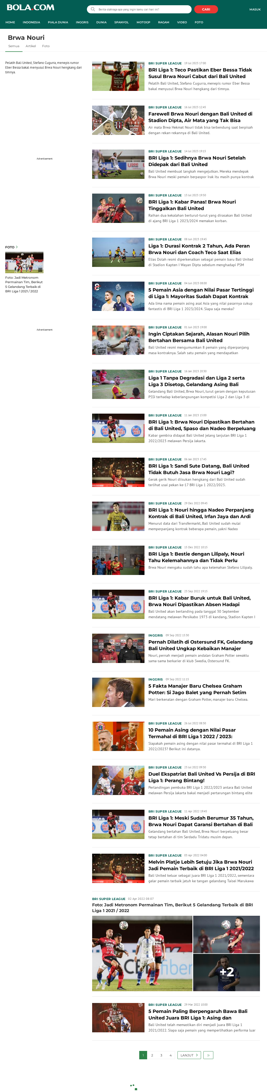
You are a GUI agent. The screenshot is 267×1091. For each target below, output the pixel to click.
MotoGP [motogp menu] (143, 22)
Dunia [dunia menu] (101, 22)
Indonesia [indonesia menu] (31, 22)
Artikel (31, 46)
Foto (46, 46)
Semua (13, 46)
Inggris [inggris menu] (82, 22)
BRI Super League (165, 63)
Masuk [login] (255, 9)
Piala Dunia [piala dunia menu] (58, 22)
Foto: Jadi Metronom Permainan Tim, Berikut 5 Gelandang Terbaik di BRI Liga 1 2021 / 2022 (24, 284)
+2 (226, 971)
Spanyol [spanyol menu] (121, 22)
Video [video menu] (182, 22)
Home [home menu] (10, 22)
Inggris (155, 635)
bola (30, 10)
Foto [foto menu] (199, 22)
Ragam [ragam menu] (163, 22)
